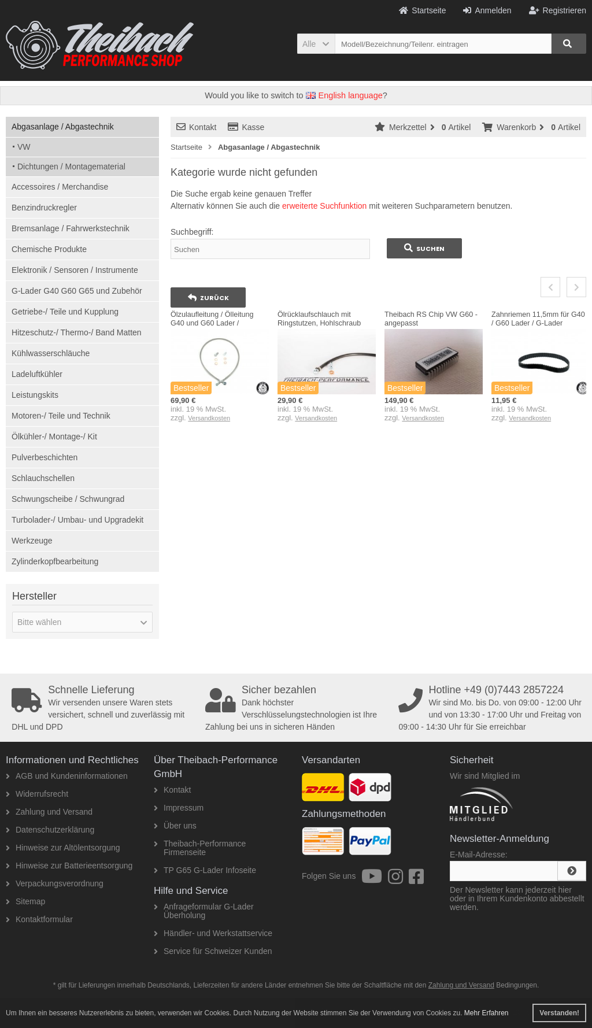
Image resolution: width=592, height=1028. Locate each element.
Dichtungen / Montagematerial (71, 166)
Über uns (175, 825)
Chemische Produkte (49, 249)
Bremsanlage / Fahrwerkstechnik (71, 228)
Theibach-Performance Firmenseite (200, 848)
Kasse (246, 127)
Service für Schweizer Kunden (213, 951)
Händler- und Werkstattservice (213, 933)
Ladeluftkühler (37, 374)
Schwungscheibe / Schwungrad (68, 499)
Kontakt (196, 127)
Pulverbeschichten (44, 457)
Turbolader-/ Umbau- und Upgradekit (77, 519)
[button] (316, 44)
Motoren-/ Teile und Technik (61, 415)
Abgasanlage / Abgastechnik (63, 126)
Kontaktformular (39, 919)
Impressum (179, 807)
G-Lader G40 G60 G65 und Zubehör (77, 290)
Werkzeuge (32, 540)
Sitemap (25, 901)
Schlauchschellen (43, 478)
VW (24, 146)
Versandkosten (209, 418)
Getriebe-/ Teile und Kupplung (65, 311)
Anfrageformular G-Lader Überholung (204, 911)
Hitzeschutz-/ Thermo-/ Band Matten (77, 332)
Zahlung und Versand (49, 811)
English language (344, 95)
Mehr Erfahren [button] (486, 1013)
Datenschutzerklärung (50, 829)
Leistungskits (35, 395)
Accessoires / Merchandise (60, 186)
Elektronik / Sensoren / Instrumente (75, 270)
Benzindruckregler (44, 207)
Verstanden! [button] (559, 1013)
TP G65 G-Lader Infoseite (205, 870)
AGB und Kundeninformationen (67, 776)
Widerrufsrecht (37, 793)
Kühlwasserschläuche (51, 353)
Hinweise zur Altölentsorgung (63, 847)
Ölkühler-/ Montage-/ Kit (54, 436)
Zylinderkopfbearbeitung (55, 561)
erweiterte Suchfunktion (324, 205)
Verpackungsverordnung (54, 883)
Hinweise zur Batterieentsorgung (69, 865)
